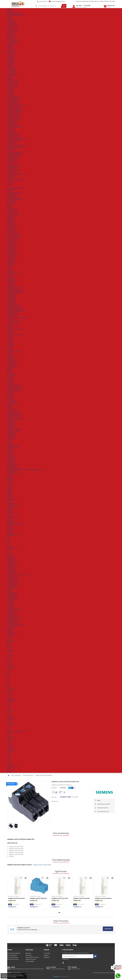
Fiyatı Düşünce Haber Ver (102, 804)
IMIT (8, 697)
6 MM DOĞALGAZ (11, 297)
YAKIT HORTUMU (11, 277)
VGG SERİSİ (10, 341)
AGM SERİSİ (10, 508)
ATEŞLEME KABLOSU (12, 223)
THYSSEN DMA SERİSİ (12, 247)
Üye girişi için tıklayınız (81, 7)
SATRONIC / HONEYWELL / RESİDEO (16, 731)
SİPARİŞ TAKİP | (103, 1)
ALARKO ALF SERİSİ (12, 243)
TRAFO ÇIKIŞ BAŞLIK (12, 228)
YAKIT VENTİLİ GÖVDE (12, 211)
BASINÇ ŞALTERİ (11, 603)
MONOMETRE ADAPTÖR (13, 610)
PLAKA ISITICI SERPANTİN (13, 235)
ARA (64, 5)
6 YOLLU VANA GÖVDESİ (13, 113)
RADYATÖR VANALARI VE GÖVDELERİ (16, 105)
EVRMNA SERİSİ (11, 566)
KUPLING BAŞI (10, 451)
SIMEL (8, 736)
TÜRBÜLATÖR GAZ (12, 436)
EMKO (8, 670)
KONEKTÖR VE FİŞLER (12, 171)
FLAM (8, 686)
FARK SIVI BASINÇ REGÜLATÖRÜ (15, 625)
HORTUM (9, 78)
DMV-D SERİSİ (10, 399)
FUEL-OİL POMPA (11, 456)
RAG (8, 728)
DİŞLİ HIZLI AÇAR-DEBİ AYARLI (14, 387)
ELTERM (9, 669)
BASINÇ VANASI (11, 93)
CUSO (8, 654)
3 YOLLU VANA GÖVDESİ (13, 103)
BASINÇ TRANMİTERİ (12, 621)
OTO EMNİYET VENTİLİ (12, 579)
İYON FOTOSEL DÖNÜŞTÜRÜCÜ (15, 419)
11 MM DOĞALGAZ (11, 301)
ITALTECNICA (10, 701)
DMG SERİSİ (10, 491)
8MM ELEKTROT (11, 216)
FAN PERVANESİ (11, 434)
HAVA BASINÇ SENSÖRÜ (13, 156)
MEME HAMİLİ (10, 265)
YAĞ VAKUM (10, 95)
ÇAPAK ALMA (10, 63)
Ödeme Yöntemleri (12, 955)
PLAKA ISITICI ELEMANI (12, 233)
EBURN (9, 662)
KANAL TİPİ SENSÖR (12, 149)
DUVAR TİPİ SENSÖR (12, 161)
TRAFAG (9, 755)
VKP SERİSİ (10, 353)
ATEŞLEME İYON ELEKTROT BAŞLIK (15, 309)
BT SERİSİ (9, 476)
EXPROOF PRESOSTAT (13, 417)
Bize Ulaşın (28, 953)
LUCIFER (9, 714)
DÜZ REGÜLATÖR (11, 573)
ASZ (8, 540)
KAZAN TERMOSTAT (12, 594)
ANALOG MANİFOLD (12, 75)
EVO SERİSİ (10, 378)
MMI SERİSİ (10, 493)
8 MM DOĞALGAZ (11, 294)
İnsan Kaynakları (30, 961)
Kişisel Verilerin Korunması (32, 957)
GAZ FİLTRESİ (10, 556)
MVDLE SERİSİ (10, 397)
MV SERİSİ (9, 394)
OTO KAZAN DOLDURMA (13, 586)
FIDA (8, 684)
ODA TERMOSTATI (12, 598)
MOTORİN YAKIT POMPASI (14, 199)
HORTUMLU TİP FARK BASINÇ (14, 416)
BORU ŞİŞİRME (11, 64)
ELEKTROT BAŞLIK (11, 225)
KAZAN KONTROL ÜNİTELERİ (14, 127)
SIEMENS (9, 735)
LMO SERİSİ (10, 481)
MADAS (9, 716)
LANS (8, 267)
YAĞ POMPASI (11, 88)
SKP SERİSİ (10, 326)
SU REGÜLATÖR (11, 584)
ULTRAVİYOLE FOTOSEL (13, 321)
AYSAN (9, 638)
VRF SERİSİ (10, 19)
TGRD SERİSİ (10, 498)
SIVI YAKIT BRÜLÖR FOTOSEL (14, 193)
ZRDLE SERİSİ (10, 377)
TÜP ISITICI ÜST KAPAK (13, 448)
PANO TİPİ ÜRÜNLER (12, 167)
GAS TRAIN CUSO (11, 689)
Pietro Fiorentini (11, 724)
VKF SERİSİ (10, 346)
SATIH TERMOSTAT (12, 596)
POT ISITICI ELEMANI (12, 600)
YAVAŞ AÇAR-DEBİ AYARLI (14, 389)
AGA (8, 542)
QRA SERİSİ (10, 510)
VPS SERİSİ (10, 333)
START (9, 740)
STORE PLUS (56, 976)
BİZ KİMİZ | (91, 1)
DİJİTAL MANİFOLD (11, 73)
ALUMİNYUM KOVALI (12, 561)
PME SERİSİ (10, 480)
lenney (9, 713)
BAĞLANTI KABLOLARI (12, 169)
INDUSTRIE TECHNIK (12, 699)
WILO (8, 760)
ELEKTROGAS (10, 665)
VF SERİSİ (9, 350)
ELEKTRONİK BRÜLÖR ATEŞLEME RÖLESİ (17, 318)
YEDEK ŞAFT (10, 91)
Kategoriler (46, 957)
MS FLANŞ (9, 372)
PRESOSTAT (10, 461)
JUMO (8, 704)
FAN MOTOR (10, 437)
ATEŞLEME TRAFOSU (12, 463)
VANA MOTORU (11, 130)
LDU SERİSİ (10, 331)
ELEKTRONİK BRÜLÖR (12, 464)
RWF (8, 551)
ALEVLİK (9, 441)
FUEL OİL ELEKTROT (12, 432)
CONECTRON (10, 650)
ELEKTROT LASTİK (11, 226)
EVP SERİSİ (10, 380)
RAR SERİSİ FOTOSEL (12, 513)
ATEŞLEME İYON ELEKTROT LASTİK (15, 311)
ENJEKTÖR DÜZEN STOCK (13, 289)
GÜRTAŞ (9, 692)
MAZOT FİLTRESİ (11, 562)
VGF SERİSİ (10, 338)
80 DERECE (10, 208)
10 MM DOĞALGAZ (12, 299)
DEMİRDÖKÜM (10, 559)
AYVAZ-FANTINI (11, 640)
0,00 (109, 7)
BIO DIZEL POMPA (11, 201)
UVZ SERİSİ (10, 512)
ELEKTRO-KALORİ (11, 667)
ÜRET (8, 757)
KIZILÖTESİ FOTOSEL (12, 194)
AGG (8, 502)
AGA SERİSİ (10, 328)
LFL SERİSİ (9, 483)
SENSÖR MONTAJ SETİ (13, 125)
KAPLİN (9, 275)
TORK (8, 753)
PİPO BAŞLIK (10, 230)
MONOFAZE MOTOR (12, 615)
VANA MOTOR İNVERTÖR (13, 140)
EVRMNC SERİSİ (11, 569)
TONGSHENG (10, 751)
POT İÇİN (9, 591)
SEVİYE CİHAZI (10, 601)
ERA (8, 674)
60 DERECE (10, 206)
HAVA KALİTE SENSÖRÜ (13, 118)
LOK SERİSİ (10, 486)
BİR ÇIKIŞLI (9, 532)
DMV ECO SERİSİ (11, 400)
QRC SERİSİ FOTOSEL (12, 517)
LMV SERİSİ (10, 475)
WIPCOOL (9, 762)
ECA (8, 664)
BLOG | (109, 1)
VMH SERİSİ (10, 358)
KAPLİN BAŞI (10, 282)
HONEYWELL (10, 696)
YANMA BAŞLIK (11, 427)
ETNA (8, 679)
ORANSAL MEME (11, 210)
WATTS (9, 758)
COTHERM (10, 652)
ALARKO (9, 637)
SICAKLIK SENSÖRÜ (12, 159)
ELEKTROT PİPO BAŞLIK (13, 314)
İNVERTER (9, 151)
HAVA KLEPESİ (10, 439)
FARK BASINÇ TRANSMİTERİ (14, 620)
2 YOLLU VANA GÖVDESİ (13, 107)
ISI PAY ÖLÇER (10, 178)
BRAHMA (9, 647)
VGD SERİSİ (10, 336)
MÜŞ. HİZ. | (97, 1)
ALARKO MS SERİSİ (12, 242)
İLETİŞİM (113, 1)
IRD (8, 515)
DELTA (8, 659)
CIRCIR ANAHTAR (11, 69)
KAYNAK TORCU (11, 68)
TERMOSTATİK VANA (12, 583)
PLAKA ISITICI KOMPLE (12, 238)
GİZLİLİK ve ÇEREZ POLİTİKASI (108, 972)
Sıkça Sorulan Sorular (12, 959)
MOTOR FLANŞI (11, 454)
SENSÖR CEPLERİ (11, 123)
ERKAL (8, 675)
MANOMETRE (10, 611)
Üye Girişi (79, 5)
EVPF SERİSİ (10, 382)
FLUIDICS (9, 687)
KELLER (9, 706)
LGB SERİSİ (10, 488)
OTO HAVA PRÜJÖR (12, 581)
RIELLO (9, 730)
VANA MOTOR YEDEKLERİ (13, 137)
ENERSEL (9, 672)
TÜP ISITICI (10, 449)
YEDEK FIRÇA (10, 90)
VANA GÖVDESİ (11, 459)
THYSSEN (9, 750)
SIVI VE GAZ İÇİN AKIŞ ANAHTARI (15, 179)
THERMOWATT (11, 748)
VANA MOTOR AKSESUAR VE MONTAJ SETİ (18, 139)
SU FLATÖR (10, 605)
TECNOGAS (10, 746)
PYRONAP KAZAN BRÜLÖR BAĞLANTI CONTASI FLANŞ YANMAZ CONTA (25, 470)
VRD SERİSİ (10, 17)
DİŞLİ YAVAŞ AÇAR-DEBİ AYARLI (15, 390)
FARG (8, 682)
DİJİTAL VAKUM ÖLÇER (13, 81)
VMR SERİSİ (10, 405)
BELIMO (9, 643)
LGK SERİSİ (10, 490)
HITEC (8, 694)
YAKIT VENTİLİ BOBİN (12, 213)
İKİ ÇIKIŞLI (9, 527)
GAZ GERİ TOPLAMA (12, 80)
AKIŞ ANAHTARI (11, 181)
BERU (8, 645)
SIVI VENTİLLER (10, 628)
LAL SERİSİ (9, 485)
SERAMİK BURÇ (11, 613)
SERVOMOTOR (11, 458)
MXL (8, 552)
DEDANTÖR (10, 576)
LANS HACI (10, 269)
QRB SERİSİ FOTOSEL (12, 505)
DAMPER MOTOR (11, 142)
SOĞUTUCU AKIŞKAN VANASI (14, 147)
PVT (8, 726)
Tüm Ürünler (47, 953)
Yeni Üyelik (87, 5)
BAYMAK (9, 642)
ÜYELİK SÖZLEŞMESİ (97, 972)
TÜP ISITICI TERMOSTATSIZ (14, 237)
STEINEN (9, 741)
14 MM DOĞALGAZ (12, 304)
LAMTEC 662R (10, 535)
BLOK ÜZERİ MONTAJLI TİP (13, 414)
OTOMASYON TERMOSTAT (14, 100)
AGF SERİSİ (10, 343)
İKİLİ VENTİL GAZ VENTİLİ (13, 385)
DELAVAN (9, 657)
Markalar (46, 955)
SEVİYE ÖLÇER (10, 85)
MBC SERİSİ (10, 368)
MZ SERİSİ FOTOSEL (12, 507)
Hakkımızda (29, 955)
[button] (59, 912)
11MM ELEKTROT (11, 218)
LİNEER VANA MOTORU (13, 134)
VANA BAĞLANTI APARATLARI (14, 112)
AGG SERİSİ (10, 520)
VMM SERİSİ (10, 409)
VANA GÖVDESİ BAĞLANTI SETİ (15, 110)
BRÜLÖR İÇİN (10, 589)
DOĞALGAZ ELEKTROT (13, 431)
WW (8, 763)
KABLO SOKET (10, 522)
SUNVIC (9, 745)
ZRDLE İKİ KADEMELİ (12, 367)
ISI (7, 186)
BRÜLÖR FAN (10, 444)
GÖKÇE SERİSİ (10, 245)
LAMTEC (9, 709)
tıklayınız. (14, 977)
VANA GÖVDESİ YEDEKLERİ (14, 108)
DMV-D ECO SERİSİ (12, 402)
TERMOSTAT (10, 443)
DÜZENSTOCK (10, 270)
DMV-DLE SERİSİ (11, 375)
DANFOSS (9, 655)
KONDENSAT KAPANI (12, 86)
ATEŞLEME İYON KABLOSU (13, 307)
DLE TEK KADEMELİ (11, 362)
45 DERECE (10, 205)
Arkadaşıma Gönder (101, 808)
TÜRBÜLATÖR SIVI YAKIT (13, 446)
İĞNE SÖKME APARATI (12, 83)
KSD (8, 708)
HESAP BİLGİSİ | (85, 1)
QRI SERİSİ (9, 519)
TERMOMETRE (10, 606)
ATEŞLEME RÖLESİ (11, 189)
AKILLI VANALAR (11, 172)
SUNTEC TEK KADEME (12, 363)
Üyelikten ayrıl (65, 959)
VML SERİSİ (10, 407)
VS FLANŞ (9, 370)
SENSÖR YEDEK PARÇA (13, 122)
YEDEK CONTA (11, 76)
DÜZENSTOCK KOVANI (13, 274)
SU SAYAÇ (10, 184)
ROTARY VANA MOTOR (13, 135)
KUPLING (9, 453)
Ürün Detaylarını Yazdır (102, 811)
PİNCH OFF (10, 66)
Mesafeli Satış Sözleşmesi (13, 953)
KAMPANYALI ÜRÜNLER (13, 12)
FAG (8, 681)
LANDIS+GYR (10, 711)
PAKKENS (9, 721)
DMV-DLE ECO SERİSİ (12, 404)
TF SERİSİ (9, 495)
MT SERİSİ (9, 547)
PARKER (9, 723)
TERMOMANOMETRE (12, 608)
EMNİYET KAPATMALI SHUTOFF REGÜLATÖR (18, 574)
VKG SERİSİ (10, 348)
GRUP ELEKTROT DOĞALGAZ (14, 306)
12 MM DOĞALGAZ (12, 302)
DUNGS (9, 660)
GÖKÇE (9, 691)
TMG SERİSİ (10, 497)
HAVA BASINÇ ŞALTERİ (13, 157)
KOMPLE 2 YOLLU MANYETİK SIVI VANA (17, 145)
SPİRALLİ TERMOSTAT (12, 593)
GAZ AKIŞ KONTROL (12, 71)
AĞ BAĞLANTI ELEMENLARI (13, 166)
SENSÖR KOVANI (11, 627)
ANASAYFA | (78, 1)
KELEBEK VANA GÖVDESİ (13, 115)
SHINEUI (9, 733)
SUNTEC (9, 743)
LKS (8, 537)
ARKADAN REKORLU (12, 412)
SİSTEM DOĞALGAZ (12, 738)
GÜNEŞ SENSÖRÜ (11, 120)
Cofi (8, 648)
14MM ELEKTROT (11, 220)
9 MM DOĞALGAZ (11, 296)
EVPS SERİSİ (10, 383)
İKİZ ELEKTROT (10, 221)
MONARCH (10, 718)
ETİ (8, 677)
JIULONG (9, 703)
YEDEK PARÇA (10, 365)
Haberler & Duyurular (31, 959)
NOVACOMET (10, 719)
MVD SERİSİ (10, 395)
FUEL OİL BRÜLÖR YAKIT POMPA (15, 198)
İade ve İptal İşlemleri (12, 957)
